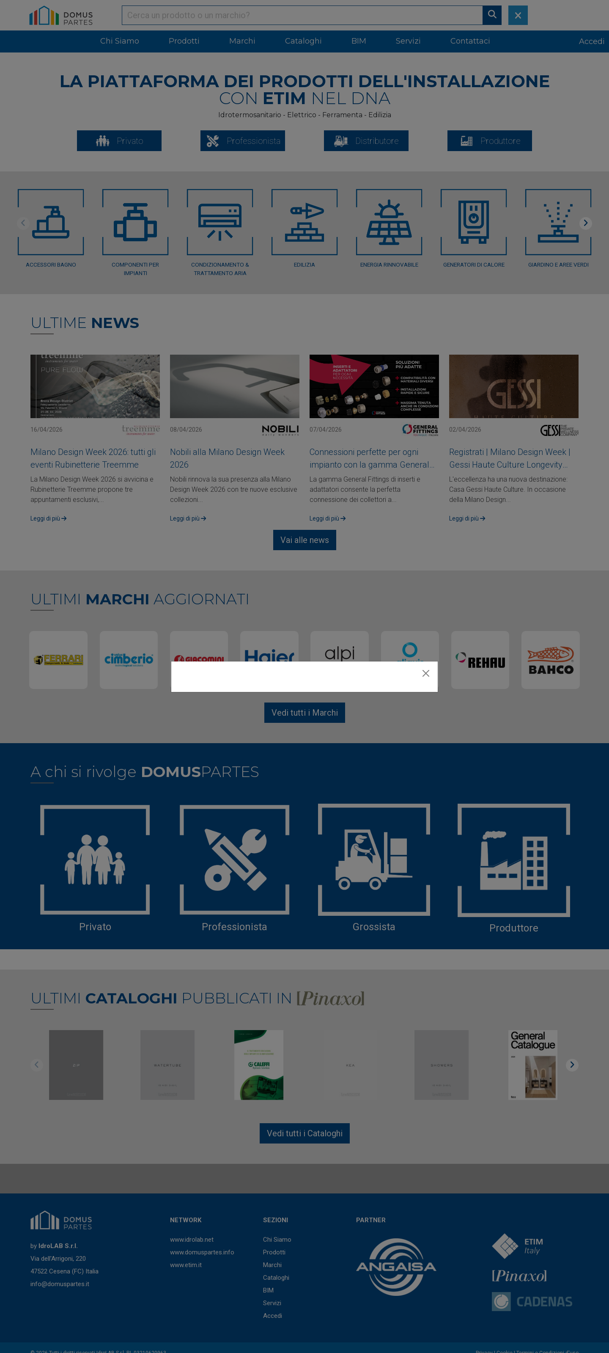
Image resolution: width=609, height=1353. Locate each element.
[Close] (426, 673)
